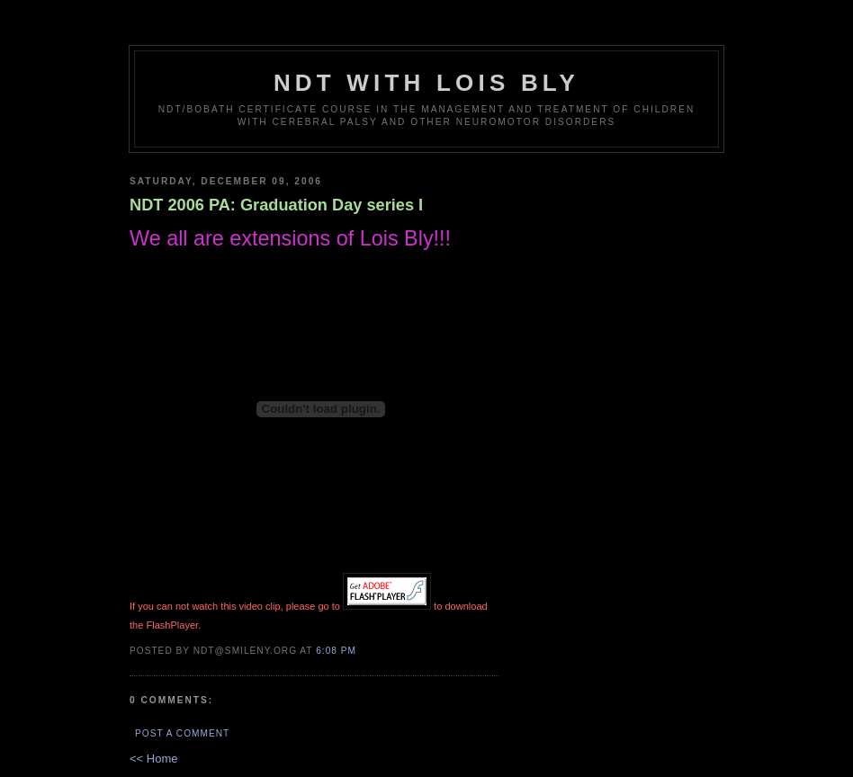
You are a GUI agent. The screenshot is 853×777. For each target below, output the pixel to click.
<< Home (153, 758)
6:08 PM (336, 651)
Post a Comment (182, 733)
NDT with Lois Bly (426, 82)
